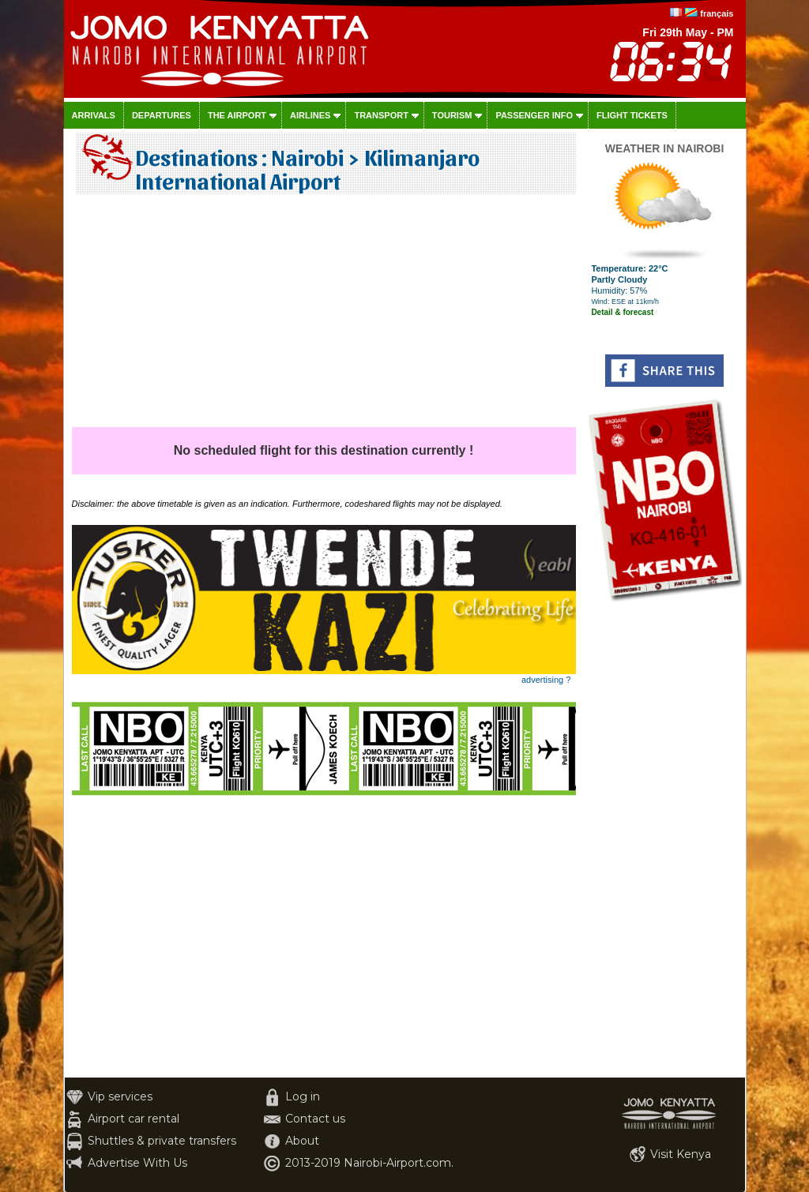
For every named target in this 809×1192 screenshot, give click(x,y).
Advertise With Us (137, 1163)
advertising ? (545, 679)
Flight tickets (632, 115)
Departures (161, 115)
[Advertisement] (324, 316)
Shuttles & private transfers (162, 1141)
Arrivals (93, 115)
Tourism (452, 115)
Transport (381, 115)
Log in (302, 1096)
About (302, 1141)
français (716, 13)
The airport (237, 115)
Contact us (315, 1118)
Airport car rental (133, 1118)
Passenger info (534, 115)
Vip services (120, 1096)
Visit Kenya (680, 1154)
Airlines (310, 115)
